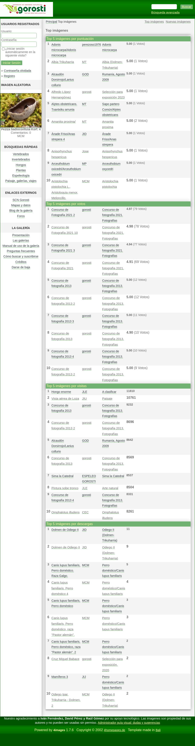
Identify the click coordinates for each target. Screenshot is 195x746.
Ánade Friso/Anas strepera (109, 139)
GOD (85, 74)
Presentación (21, 235)
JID (84, 134)
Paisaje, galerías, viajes (20, 181)
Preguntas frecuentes (21, 251)
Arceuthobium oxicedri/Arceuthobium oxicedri (66, 169)
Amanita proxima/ (64, 121)
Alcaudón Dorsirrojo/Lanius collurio (63, 80)
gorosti (86, 92)
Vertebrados (21, 154)
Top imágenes (154, 21)
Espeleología (20, 175)
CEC (85, 512)
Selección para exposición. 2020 (112, 664)
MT (84, 62)
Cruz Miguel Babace (65, 659)
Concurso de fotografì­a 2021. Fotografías (112, 215)
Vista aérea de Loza (65, 398)
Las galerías (21, 240)
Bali (158, 730)
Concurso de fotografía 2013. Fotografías (112, 286)
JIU (84, 398)
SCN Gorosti (21, 200)
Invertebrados (21, 159)
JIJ (84, 677)
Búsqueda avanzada (165, 12)
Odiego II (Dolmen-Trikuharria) (109, 535)
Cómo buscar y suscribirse (20, 256)
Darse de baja (21, 267)
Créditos (20, 262)
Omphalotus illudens (66, 512)
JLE (84, 391)
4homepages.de (114, 730)
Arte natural (110, 488)
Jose (85, 151)
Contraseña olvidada (17, 70)
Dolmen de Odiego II (65, 529)
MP (84, 163)
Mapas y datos (21, 205)
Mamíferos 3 (60, 677)
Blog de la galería (20, 210)
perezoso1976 (91, 44)
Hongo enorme (61, 391)
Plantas (21, 170)
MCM (85, 181)
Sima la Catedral (63, 476)
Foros (21, 216)
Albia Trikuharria (63, 62)
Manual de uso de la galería (21, 245)
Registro (9, 76)
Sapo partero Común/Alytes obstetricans (111, 109)
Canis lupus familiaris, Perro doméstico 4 (62, 588)
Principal (51, 21)
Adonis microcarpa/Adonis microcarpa (64, 50)
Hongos (21, 165)
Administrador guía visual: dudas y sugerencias (129, 722)
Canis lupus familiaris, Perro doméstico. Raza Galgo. (66, 570)
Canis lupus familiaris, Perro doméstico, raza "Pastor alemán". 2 (66, 647)
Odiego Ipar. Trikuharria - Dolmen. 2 (66, 700)
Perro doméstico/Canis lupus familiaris (113, 570)
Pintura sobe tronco (65, 488)
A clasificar (109, 391)
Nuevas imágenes (178, 21)
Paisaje (107, 398)
